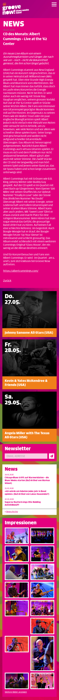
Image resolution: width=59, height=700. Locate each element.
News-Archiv (11, 512)
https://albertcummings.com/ (20, 271)
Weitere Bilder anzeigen (16, 692)
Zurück (7, 280)
